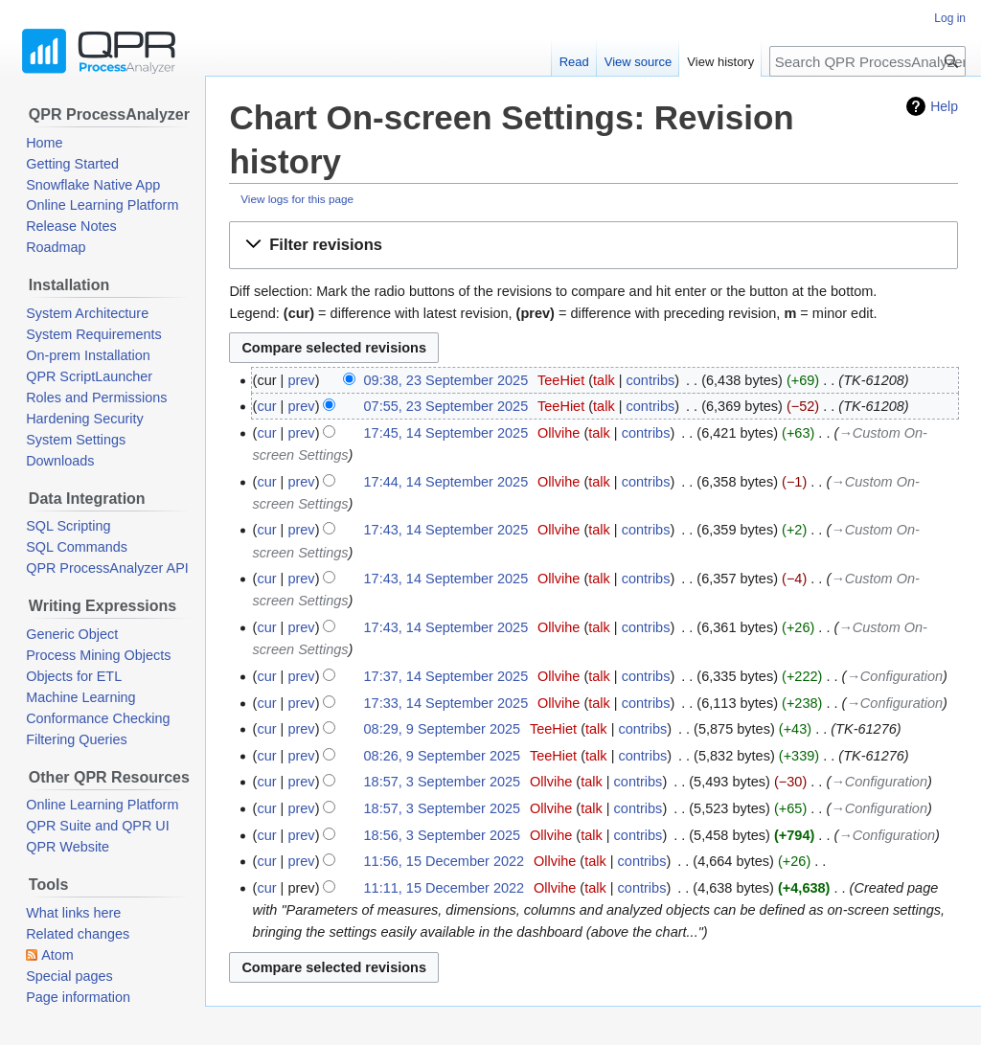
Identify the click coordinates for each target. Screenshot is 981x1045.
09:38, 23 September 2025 (446, 380)
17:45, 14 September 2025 (446, 433)
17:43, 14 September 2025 (446, 529)
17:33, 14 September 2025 (446, 703)
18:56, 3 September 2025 (442, 835)
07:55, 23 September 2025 (446, 406)
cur (266, 406)
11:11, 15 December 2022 (444, 888)
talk (604, 380)
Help (944, 106)
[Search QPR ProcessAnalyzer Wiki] (867, 61)
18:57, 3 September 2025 (442, 781)
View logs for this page (297, 199)
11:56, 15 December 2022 (444, 861)
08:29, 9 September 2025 (442, 729)
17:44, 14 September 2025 (446, 481)
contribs (651, 380)
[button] (593, 245)
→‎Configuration (894, 676)
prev (300, 380)
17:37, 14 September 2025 (446, 676)
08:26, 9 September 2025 (442, 755)
